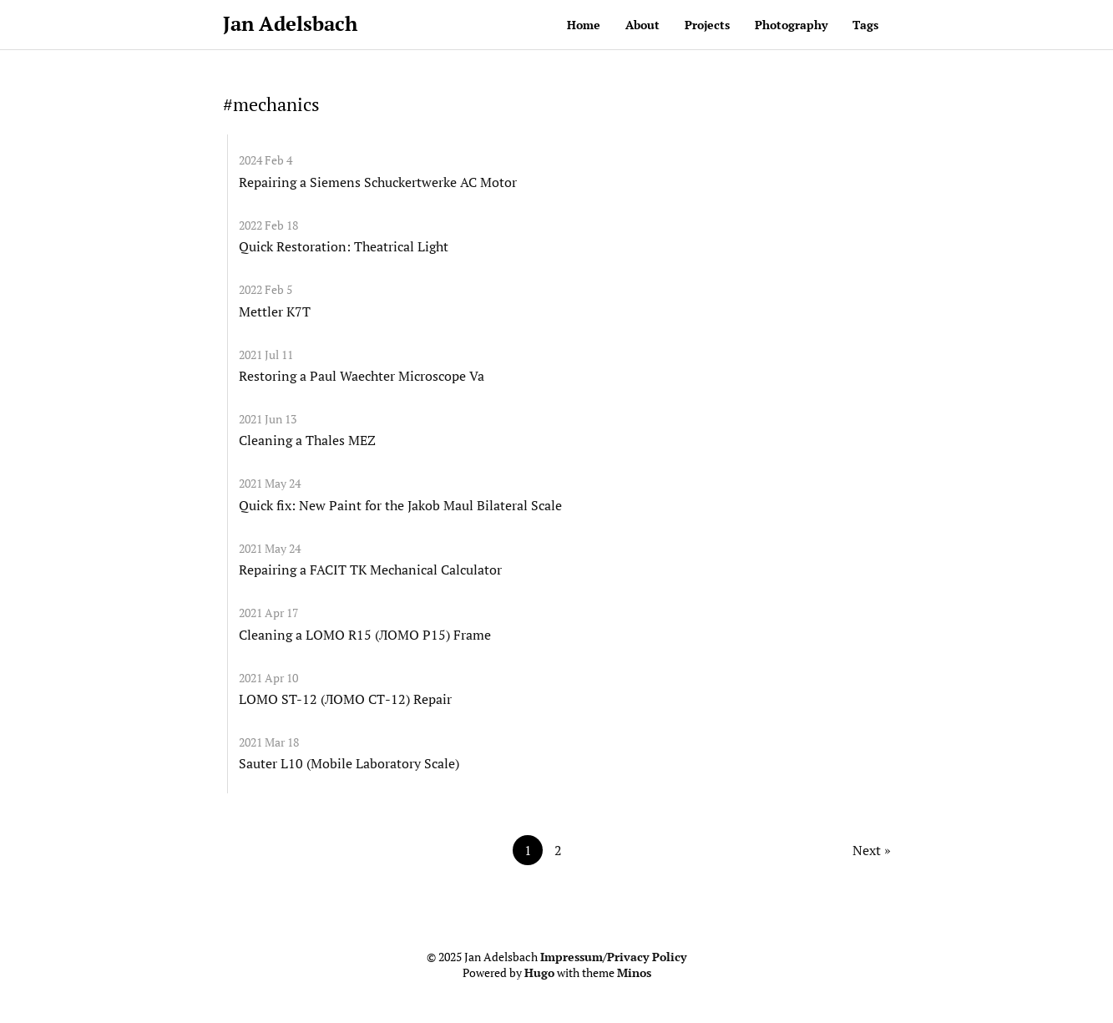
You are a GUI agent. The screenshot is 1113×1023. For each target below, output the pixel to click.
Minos (634, 972)
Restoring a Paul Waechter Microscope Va (361, 376)
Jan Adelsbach (290, 23)
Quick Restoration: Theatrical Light (343, 246)
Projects (707, 25)
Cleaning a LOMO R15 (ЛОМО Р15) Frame (365, 634)
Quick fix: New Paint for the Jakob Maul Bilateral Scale (400, 505)
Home (583, 25)
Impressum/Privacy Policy (613, 957)
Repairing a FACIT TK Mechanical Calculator (370, 569)
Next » (871, 850)
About (642, 25)
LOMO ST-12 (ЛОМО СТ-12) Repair (345, 699)
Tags (865, 25)
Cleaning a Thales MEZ (307, 440)
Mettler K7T (275, 311)
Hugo (539, 972)
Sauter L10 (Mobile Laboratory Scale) (349, 763)
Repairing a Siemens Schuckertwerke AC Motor (378, 182)
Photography (791, 25)
